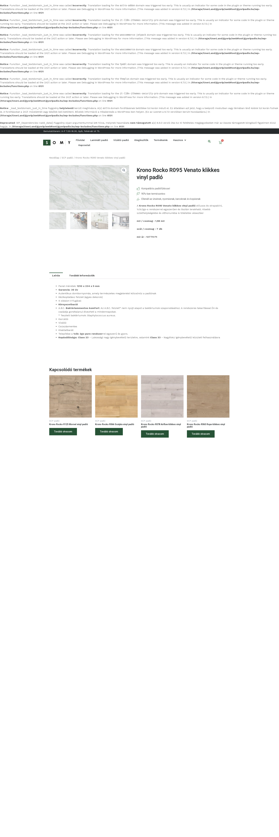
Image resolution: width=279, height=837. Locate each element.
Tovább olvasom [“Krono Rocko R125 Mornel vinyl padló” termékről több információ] (63, 432)
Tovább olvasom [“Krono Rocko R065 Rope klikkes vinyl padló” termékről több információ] (201, 434)
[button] (209, 141)
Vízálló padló (121, 140)
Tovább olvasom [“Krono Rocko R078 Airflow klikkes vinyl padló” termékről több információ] (155, 434)
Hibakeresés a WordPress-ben (117, 111)
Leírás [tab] (56, 275)
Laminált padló (99, 140)
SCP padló (67, 157)
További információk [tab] (82, 275)
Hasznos (179, 140)
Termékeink (161, 140)
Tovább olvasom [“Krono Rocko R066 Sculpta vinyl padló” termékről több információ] (109, 434)
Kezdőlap (54, 157)
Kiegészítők (141, 140)
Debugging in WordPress (96, 9)
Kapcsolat (84, 145)
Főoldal (80, 140)
